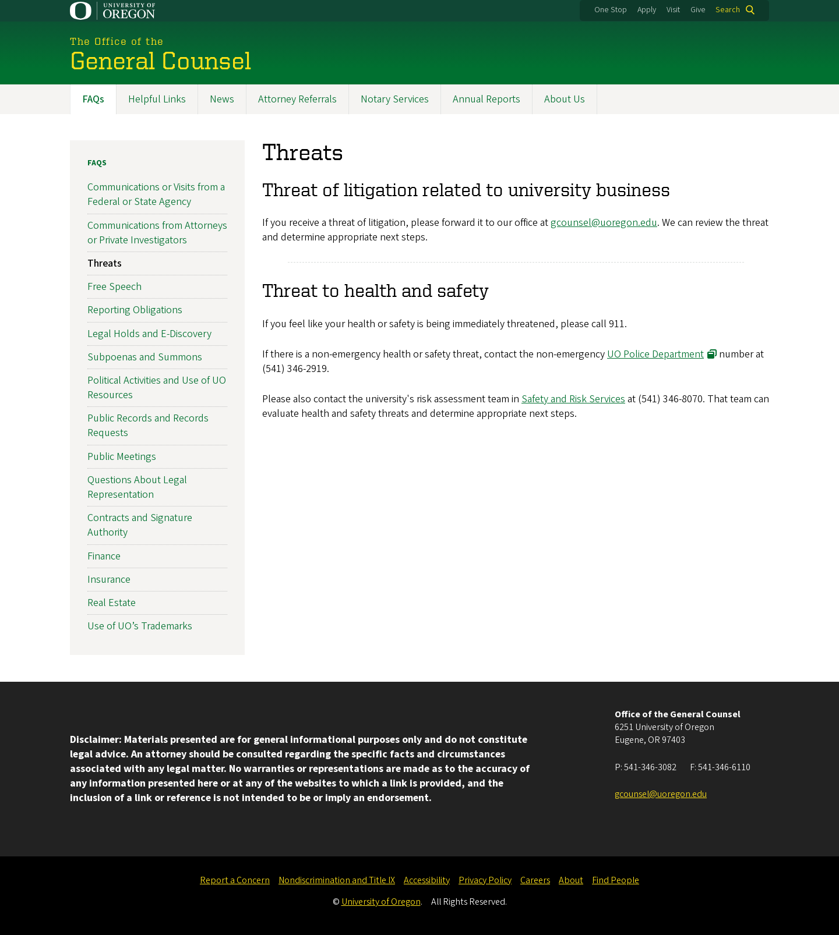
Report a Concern (235, 880)
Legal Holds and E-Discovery (149, 334)
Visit (673, 10)
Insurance (109, 579)
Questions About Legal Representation (137, 487)
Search (727, 10)
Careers (535, 880)
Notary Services (395, 99)
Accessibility (427, 880)
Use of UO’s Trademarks (139, 626)
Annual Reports (486, 99)
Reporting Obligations (134, 310)
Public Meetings (121, 456)
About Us (564, 99)
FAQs (93, 99)
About (571, 880)
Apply (646, 10)
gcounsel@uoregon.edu (604, 222)
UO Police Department (655, 354)
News (222, 99)
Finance (104, 556)
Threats (104, 263)
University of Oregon (381, 901)
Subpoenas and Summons (144, 357)
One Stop (610, 10)
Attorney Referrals (297, 99)
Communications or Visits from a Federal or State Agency (156, 195)
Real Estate (111, 603)
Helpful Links (157, 99)
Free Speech (114, 287)
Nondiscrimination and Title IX (337, 880)
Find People (615, 880)
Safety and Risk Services (573, 399)
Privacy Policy (485, 880)
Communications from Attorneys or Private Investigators (157, 232)
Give (698, 10)
